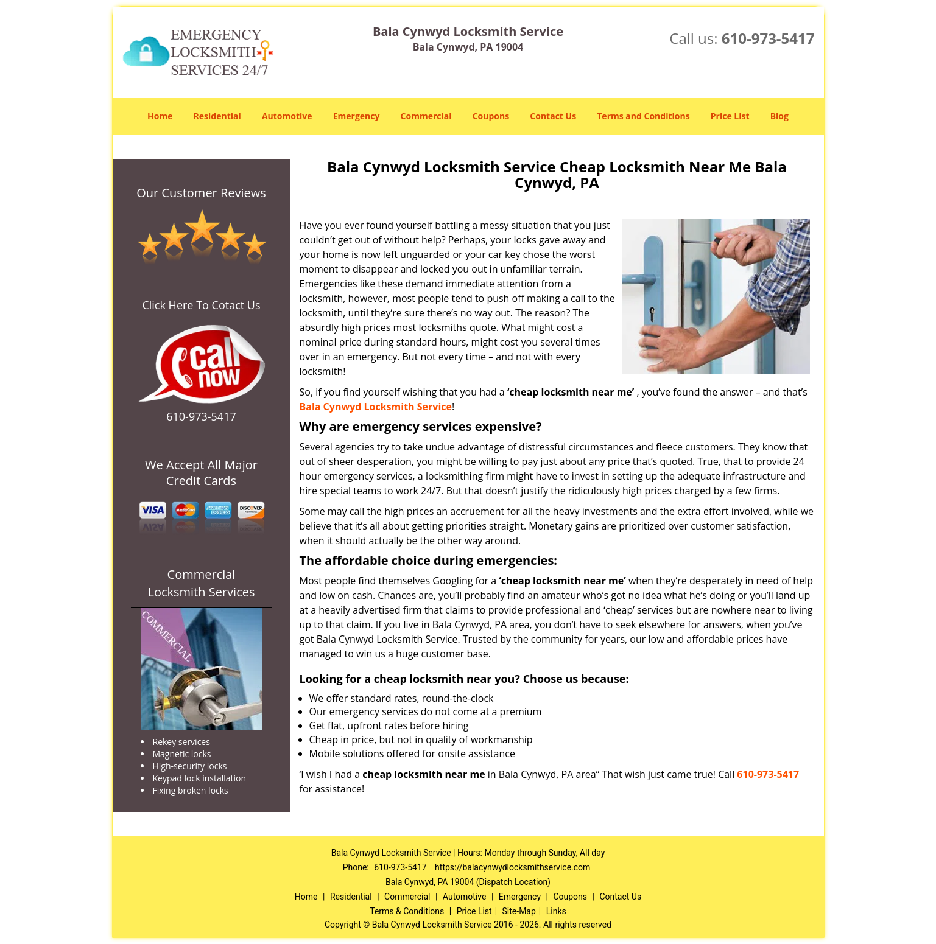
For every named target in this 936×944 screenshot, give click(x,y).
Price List (730, 116)
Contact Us (553, 116)
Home (159, 116)
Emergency (356, 116)
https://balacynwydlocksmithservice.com (512, 867)
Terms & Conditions (407, 911)
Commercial (426, 116)
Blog (779, 116)
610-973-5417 (768, 38)
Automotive (287, 116)
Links (556, 911)
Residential (217, 116)
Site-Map (519, 911)
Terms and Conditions (643, 116)
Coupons (491, 116)
